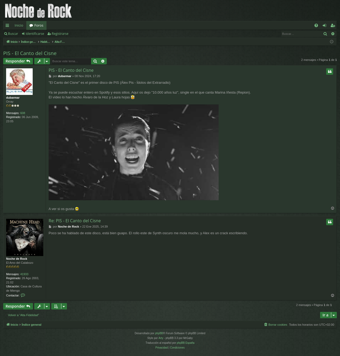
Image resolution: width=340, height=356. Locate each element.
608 (22, 113)
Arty (161, 338)
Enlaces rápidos (8, 26)
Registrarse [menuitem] (334, 26)
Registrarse (60, 33)
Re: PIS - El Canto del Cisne (75, 220)
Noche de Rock (16, 258)
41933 (24, 274)
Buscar (13, 33)
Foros (38, 25)
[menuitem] (316, 25)
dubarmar (13, 97)
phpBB (159, 333)
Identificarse (35, 33)
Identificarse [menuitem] (326, 26)
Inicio (19, 25)
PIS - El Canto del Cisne (30, 53)
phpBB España (185, 342)
